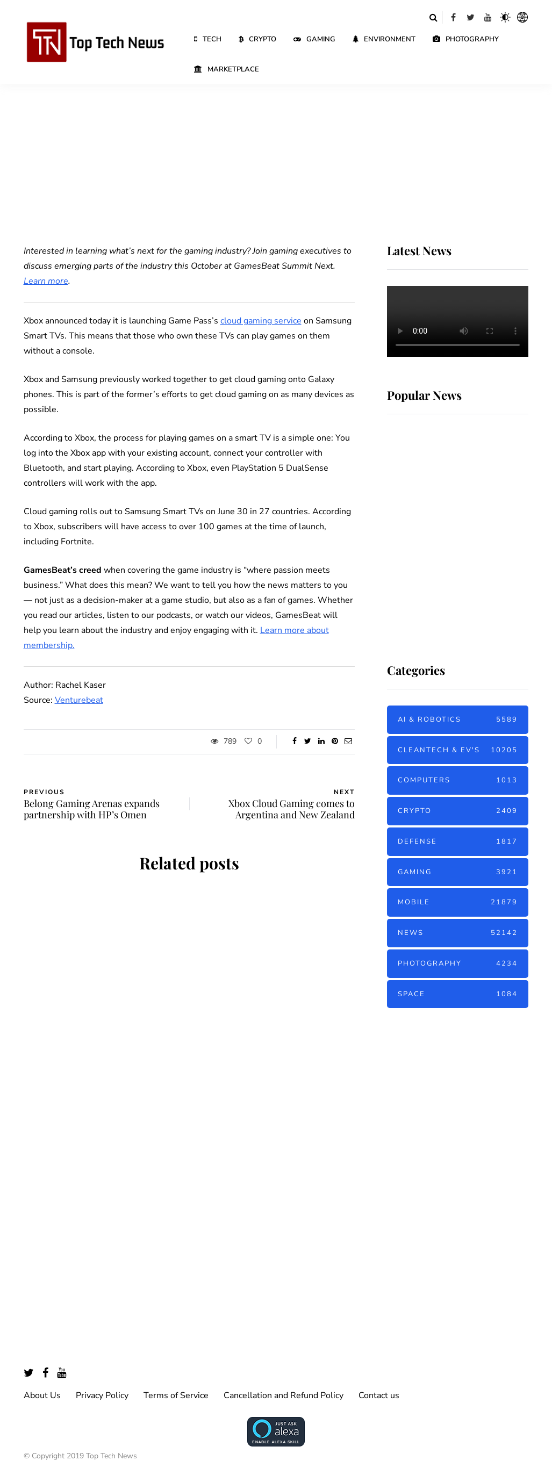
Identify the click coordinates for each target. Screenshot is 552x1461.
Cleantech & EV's (458, 750)
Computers (458, 780)
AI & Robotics (458, 720)
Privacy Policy (102, 1395)
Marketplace (226, 69)
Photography (466, 39)
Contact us (379, 1395)
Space (458, 994)
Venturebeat (79, 700)
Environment (384, 39)
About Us (42, 1395)
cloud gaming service (261, 321)
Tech (207, 39)
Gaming (314, 39)
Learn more (46, 281)
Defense (458, 842)
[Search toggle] (433, 17)
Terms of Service (176, 1395)
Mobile (458, 902)
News (458, 933)
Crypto (257, 39)
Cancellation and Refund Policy (283, 1395)
